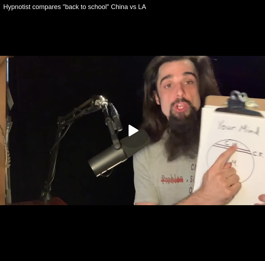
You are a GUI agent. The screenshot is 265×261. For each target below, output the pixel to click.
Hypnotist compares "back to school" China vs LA (74, 7)
